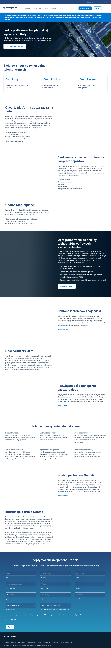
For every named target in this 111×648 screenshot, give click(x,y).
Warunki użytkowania (66, 642)
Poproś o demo (85, 8)
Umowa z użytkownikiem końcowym (48, 642)
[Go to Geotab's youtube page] (104, 643)
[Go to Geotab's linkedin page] (100, 643)
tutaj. (88, 17)
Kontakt (97, 8)
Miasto (77, 599)
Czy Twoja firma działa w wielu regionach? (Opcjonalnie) (55, 609)
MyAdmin (31, 642)
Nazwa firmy (44, 588)
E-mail (77, 577)
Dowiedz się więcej (66, 286)
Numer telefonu (11, 588)
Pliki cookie (22, 642)
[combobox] (90, 584)
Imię (7, 577)
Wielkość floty (10, 609)
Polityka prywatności (10, 642)
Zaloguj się (90, 2)
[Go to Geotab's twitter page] (96, 643)
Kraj (41, 599)
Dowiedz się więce (62, 495)
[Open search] (106, 8)
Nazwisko (43, 577)
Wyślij (10, 627)
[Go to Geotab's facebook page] (92, 643)
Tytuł (7, 599)
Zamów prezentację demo (15, 46)
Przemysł (77, 588)
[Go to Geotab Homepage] (10, 8)
